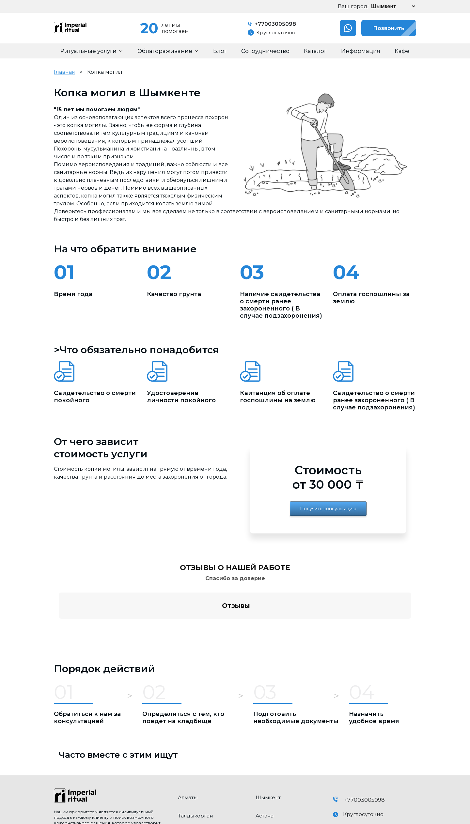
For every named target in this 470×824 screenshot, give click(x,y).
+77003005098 (272, 24)
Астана (265, 753)
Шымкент (268, 735)
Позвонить (382, 28)
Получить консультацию (328, 509)
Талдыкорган (195, 753)
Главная (64, 72)
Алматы (187, 735)
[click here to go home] (111, 734)
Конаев (265, 790)
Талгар (265, 772)
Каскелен (190, 772)
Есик (184, 790)
